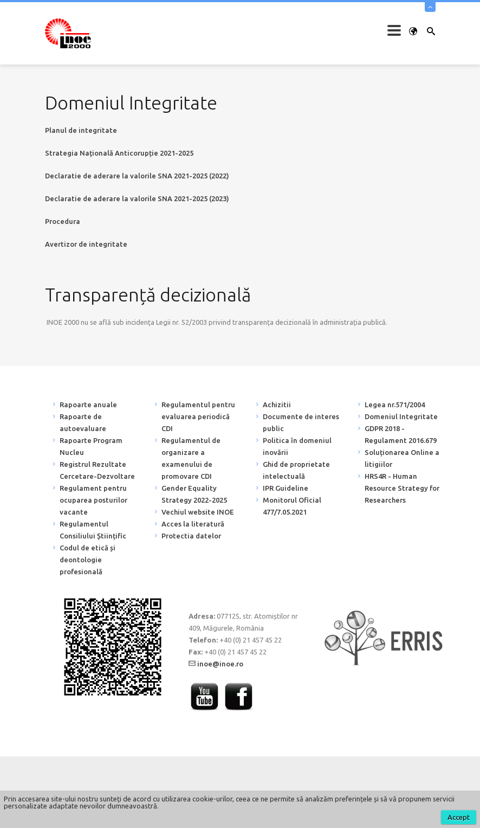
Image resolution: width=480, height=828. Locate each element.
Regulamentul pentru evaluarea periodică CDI (198, 416)
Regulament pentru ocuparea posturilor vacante (93, 500)
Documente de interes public (301, 422)
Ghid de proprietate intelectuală (296, 470)
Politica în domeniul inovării (297, 446)
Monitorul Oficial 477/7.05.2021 (292, 506)
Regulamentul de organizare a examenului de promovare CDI (190, 458)
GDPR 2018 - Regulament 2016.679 (401, 434)
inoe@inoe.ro (220, 663)
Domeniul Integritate (401, 416)
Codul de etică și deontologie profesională (87, 559)
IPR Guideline (285, 488)
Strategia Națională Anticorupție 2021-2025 (119, 153)
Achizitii (277, 404)
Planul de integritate (81, 130)
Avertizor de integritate (86, 244)
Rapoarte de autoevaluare (83, 422)
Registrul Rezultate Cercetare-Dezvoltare (97, 470)
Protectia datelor (191, 536)
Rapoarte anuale (88, 404)
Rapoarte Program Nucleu (91, 446)
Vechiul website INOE (197, 512)
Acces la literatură (192, 524)
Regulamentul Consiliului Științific (93, 530)
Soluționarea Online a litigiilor (402, 458)
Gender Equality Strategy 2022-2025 (194, 494)
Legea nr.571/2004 (395, 404)
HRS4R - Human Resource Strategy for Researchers (402, 488)
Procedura (62, 221)
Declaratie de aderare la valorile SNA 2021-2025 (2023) (137, 198)
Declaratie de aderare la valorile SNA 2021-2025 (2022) (137, 175)
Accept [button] (458, 817)
